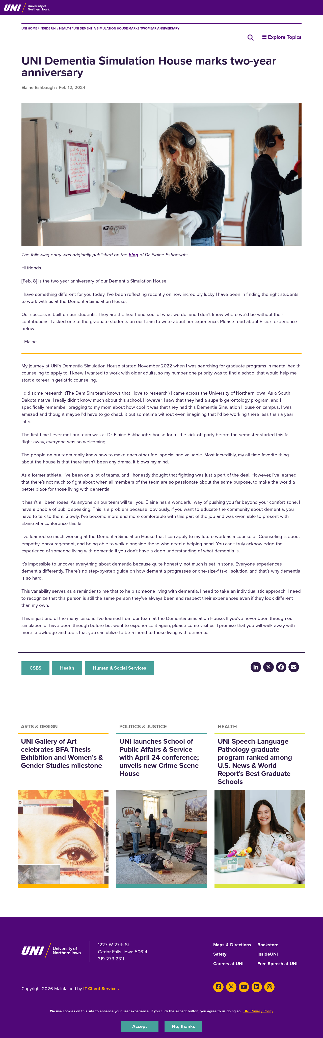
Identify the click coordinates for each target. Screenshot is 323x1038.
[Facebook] (281, 667)
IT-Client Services (101, 988)
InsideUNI (267, 954)
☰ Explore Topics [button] (282, 37)
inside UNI (48, 28)
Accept (139, 1026)
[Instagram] (269, 987)
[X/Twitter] (268, 667)
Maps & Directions (232, 945)
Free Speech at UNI (277, 964)
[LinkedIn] (256, 667)
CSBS (35, 668)
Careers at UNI (228, 964)
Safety (219, 954)
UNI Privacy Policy (258, 1011)
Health (65, 28)
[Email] (293, 667)
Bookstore (267, 945)
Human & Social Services (119, 668)
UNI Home (29, 28)
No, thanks (183, 1026)
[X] (231, 987)
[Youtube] (244, 987)
